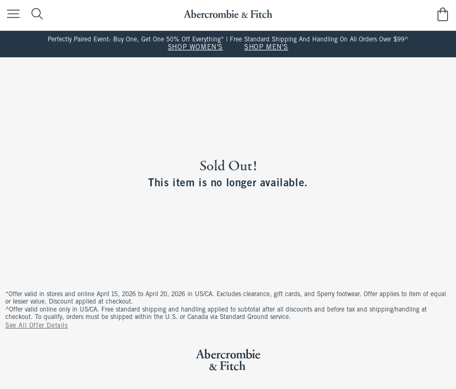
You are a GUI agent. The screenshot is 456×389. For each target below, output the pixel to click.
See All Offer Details (36, 326)
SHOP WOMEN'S (195, 48)
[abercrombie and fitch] (228, 14)
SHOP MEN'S (266, 48)
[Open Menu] (10, 14)
